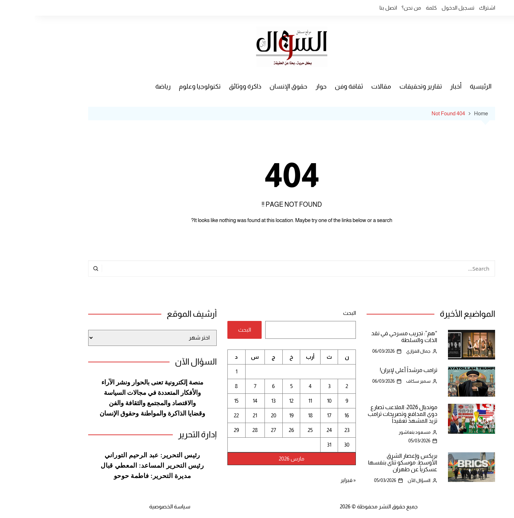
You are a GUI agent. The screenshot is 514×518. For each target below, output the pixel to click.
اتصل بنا (353, 8)
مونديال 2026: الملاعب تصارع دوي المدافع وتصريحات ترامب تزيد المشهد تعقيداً (368, 414)
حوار (286, 86)
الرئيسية (446, 86)
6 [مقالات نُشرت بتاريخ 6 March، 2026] (238, 386)
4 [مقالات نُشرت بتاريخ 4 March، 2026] (275, 386)
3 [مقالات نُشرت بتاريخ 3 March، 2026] (294, 386)
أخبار (421, 86)
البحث (314, 313)
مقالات (347, 86)
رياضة (128, 86)
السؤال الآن (384, 480)
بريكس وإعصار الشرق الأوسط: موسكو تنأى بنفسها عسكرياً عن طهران (368, 462)
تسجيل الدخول (423, 8)
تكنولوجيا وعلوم (165, 86)
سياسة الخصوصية (135, 506)
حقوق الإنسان (254, 86)
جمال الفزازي (384, 351)
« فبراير (313, 480)
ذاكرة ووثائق (210, 86)
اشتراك (452, 8)
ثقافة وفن (314, 86)
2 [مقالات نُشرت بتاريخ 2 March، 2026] (312, 386)
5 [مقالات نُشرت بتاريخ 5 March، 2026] (257, 386)
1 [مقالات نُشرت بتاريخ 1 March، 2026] (202, 371)
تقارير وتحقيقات (386, 86)
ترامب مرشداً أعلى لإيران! (374, 370)
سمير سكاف (384, 381)
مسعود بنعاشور (380, 432)
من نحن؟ (377, 8)
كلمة (396, 8)
